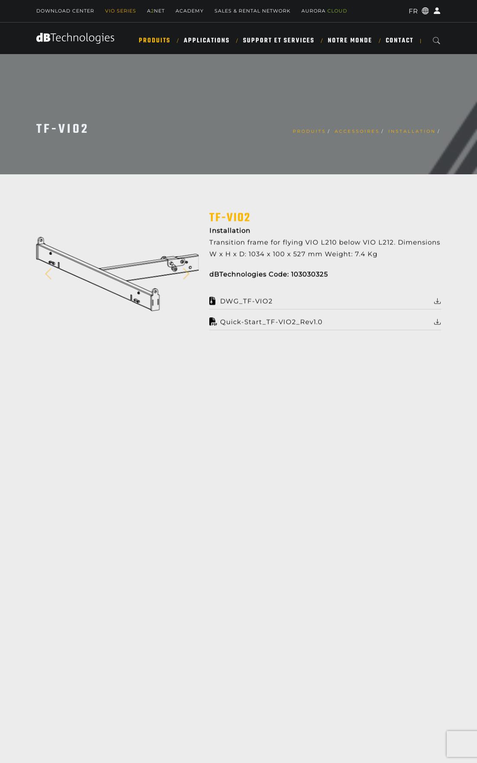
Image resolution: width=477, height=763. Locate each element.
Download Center (65, 11)
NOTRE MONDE (350, 40)
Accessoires (357, 131)
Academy (190, 11)
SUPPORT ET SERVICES (278, 40)
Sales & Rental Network (252, 11)
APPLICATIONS (207, 40)
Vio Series (120, 11)
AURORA (324, 11)
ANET (156, 11)
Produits (154, 40)
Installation (412, 131)
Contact (399, 40)
